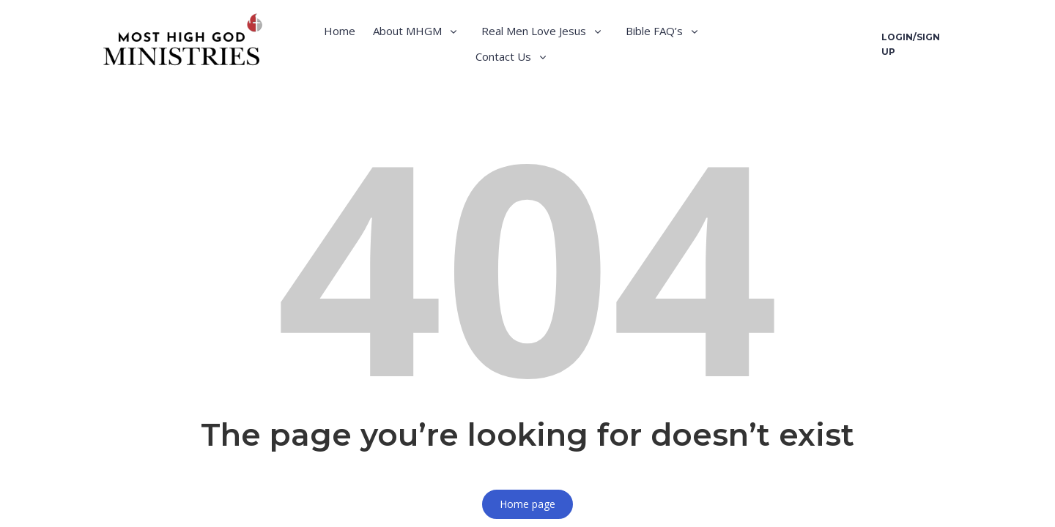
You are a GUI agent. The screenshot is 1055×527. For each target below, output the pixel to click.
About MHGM (407, 30)
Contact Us (503, 56)
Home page (527, 504)
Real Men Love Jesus (533, 30)
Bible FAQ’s (654, 30)
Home (339, 30)
